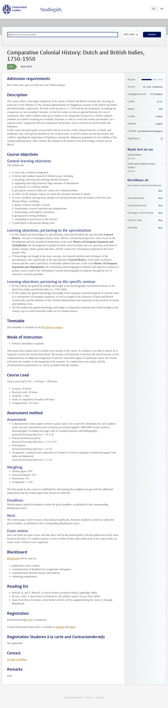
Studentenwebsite (73, 697)
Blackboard (13, 558)
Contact (100, 697)
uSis (30, 619)
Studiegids (51, 10)
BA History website (52, 327)
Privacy (89, 697)
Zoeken (152, 34)
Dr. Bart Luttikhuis (17, 659)
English (60, 627)
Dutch (72, 627)
